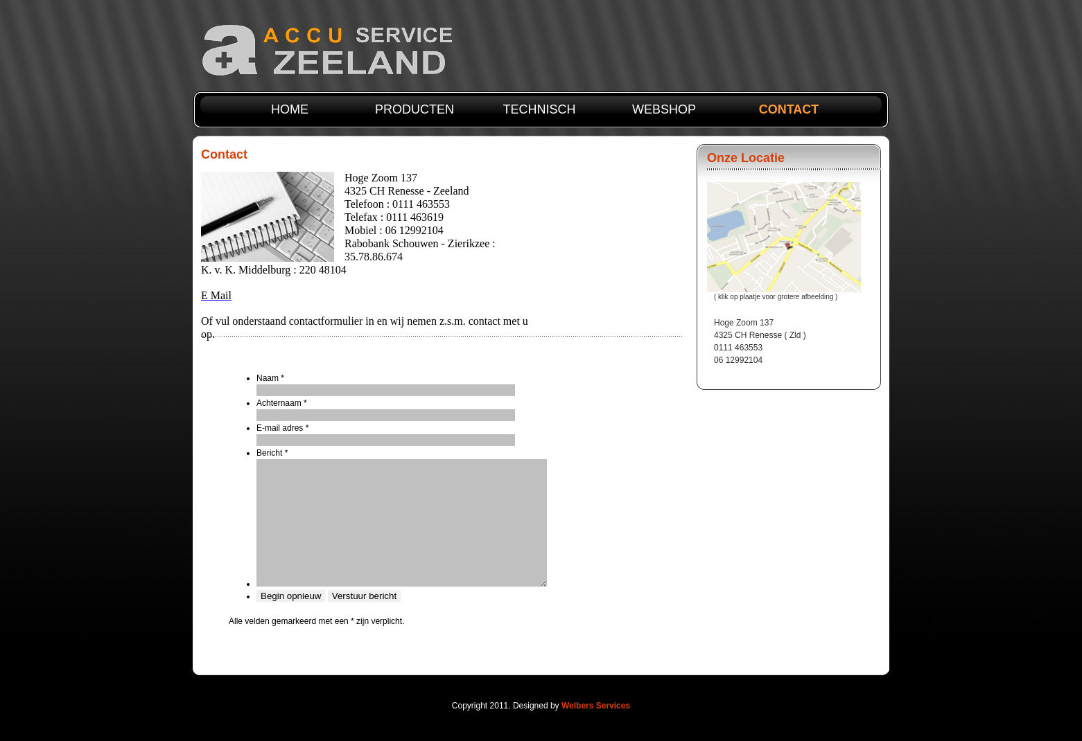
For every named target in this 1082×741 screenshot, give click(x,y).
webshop (664, 109)
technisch (539, 109)
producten (414, 109)
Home (289, 109)
